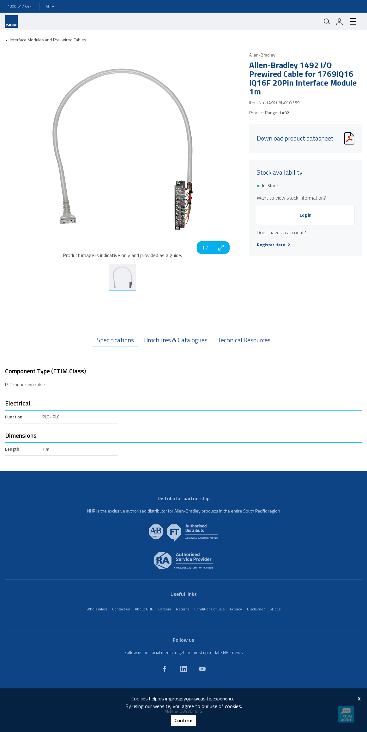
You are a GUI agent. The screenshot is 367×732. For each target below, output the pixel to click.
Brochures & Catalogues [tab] (176, 340)
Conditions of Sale (209, 609)
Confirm (183, 720)
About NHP (144, 609)
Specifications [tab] (115, 340)
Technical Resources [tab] (244, 340)
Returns (182, 609)
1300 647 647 (20, 6)
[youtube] (202, 669)
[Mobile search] (327, 21)
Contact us (121, 609)
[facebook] (164, 669)
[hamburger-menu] (353, 21)
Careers (164, 609)
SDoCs (275, 609)
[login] (339, 21)
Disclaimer (256, 609)
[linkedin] (183, 669)
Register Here (273, 245)
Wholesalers (97, 609)
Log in (305, 215)
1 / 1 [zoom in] (213, 247)
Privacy (236, 609)
